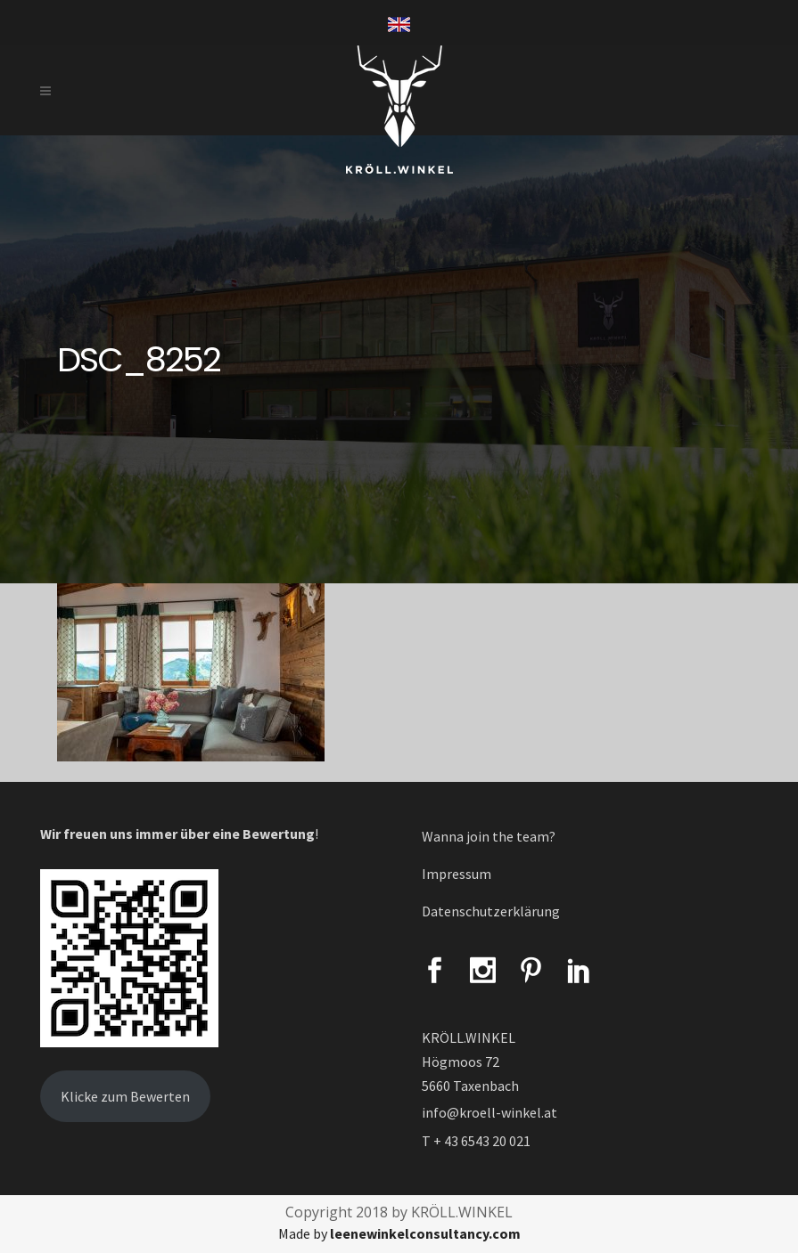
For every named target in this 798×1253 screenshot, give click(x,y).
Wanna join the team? (488, 836)
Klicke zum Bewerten (125, 1096)
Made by (399, 1233)
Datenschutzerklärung (491, 911)
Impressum (456, 874)
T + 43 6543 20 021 (476, 1141)
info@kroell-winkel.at (489, 1112)
